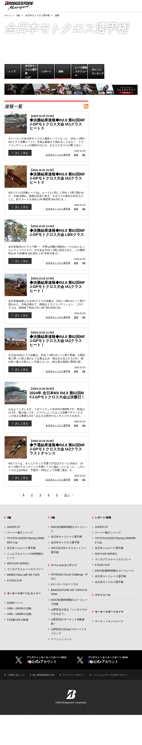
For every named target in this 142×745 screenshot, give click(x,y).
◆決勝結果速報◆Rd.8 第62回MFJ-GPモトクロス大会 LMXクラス (57, 230)
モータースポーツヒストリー (24, 593)
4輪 (9, 517)
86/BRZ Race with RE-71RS (23, 574)
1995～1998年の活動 (19, 613)
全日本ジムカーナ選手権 (21, 547)
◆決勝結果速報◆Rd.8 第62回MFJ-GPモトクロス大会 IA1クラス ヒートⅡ (57, 122)
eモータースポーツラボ (64, 584)
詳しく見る (21, 152)
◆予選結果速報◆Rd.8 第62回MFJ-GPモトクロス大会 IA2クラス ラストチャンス (57, 447)
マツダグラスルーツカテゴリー (25, 569)
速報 (76, 155)
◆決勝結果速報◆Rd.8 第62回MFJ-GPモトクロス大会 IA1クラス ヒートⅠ (57, 285)
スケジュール (102, 594)
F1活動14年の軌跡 (17, 619)
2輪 (83, 155)
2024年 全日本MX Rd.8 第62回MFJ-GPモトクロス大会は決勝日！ (57, 393)
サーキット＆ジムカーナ (109, 621)
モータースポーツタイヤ (109, 611)
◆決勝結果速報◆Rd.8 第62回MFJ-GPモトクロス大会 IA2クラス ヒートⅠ (57, 339)
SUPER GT (13, 526)
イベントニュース (61, 639)
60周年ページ (15, 602)
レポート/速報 (103, 517)
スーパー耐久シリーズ (20, 532)
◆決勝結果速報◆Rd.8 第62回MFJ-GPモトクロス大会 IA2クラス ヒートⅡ (57, 176)
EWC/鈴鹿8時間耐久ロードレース (114, 570)
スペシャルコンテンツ (64, 565)
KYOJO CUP (14, 580)
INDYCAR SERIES (18, 563)
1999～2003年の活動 (19, 608)
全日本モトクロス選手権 (58, 155)
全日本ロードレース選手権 (66, 536)
